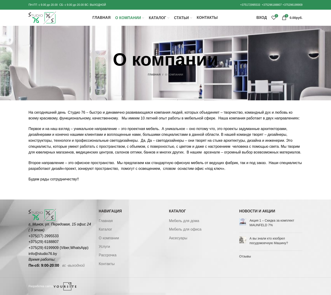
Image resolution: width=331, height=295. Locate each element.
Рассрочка (108, 255)
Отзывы (245, 256)
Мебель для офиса (185, 229)
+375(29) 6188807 (44, 242)
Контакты (107, 264)
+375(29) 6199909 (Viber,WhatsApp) (58, 248)
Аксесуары (178, 238)
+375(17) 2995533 (44, 236)
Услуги (104, 247)
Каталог (105, 229)
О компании (109, 238)
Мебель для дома (184, 221)
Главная (154, 74)
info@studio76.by (43, 254)
